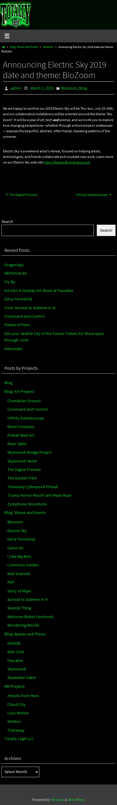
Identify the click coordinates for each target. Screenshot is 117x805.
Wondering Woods (23, 625)
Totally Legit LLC (19, 738)
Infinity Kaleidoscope (94, 194)
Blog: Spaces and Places (25, 634)
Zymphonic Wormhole (27, 504)
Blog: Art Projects (19, 391)
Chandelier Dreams (24, 400)
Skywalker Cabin (21, 677)
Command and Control (24, 316)
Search (7, 221)
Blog (83, 88)
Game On (15, 548)
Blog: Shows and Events (24, 47)
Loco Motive (17, 712)
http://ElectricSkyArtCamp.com (67, 162)
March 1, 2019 (42, 88)
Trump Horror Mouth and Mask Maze (39, 495)
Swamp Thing (19, 607)
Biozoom (48, 47)
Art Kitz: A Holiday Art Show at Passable (38, 290)
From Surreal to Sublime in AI (30, 307)
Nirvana (57, 799)
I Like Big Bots (19, 556)
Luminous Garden (23, 564)
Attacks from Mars (23, 695)
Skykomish (16, 669)
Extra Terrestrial (18, 299)
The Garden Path (22, 478)
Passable (15, 660)
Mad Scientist (18, 573)
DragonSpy (14, 264)
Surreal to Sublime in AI (27, 599)
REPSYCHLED (15, 273)
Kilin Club (15, 651)
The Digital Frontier (21, 194)
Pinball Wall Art (20, 435)
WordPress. (76, 799)
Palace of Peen (17, 324)
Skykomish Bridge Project (29, 452)
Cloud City (16, 704)
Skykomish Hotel (22, 461)
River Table (16, 443)
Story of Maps (19, 591)
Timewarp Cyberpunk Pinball (32, 486)
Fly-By (9, 281)
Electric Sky (17, 530)
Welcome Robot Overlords (30, 616)
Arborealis (13, 348)
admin (15, 88)
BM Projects (14, 686)
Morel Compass (20, 426)
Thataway (16, 730)
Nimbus (14, 721)
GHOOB (13, 643)
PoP (10, 582)
